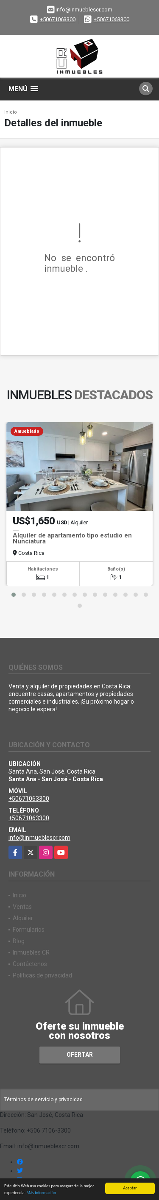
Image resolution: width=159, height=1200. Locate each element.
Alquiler (23, 918)
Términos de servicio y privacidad (43, 1100)
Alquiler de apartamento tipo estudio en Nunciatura (72, 538)
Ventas (22, 906)
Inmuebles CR (31, 952)
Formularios (29, 929)
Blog (19, 941)
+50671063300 (57, 19)
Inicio (10, 112)
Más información (41, 1192)
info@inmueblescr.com (39, 837)
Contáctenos (30, 964)
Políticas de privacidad (42, 975)
